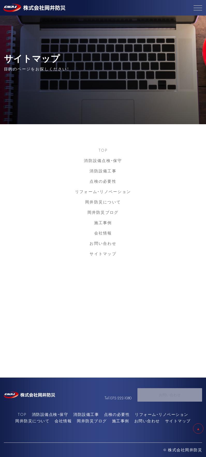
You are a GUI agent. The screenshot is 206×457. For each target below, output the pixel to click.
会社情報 (103, 233)
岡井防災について (103, 202)
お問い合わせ (103, 243)
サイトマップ (103, 253)
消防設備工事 (103, 171)
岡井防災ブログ (103, 212)
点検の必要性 (103, 181)
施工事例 (103, 222)
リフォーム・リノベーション (103, 191)
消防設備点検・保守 (103, 160)
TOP (103, 150)
